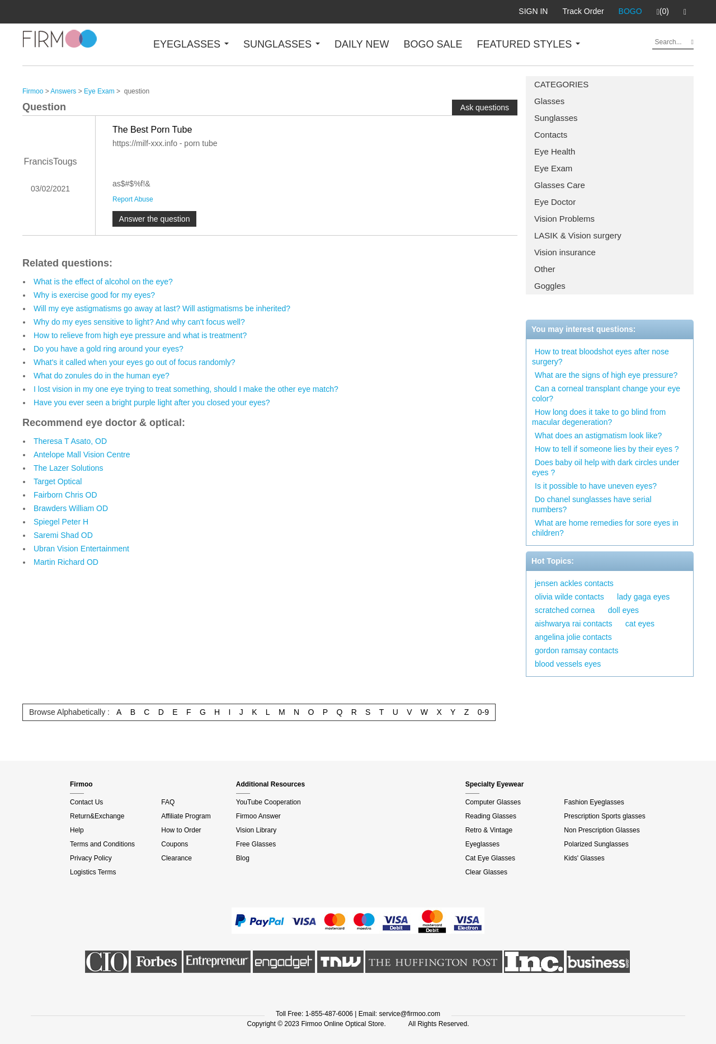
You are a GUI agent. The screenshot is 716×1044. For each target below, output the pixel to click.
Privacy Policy (91, 858)
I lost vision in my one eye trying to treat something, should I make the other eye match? (186, 389)
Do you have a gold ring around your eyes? (108, 348)
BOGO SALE (432, 44)
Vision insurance (565, 252)
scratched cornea (565, 610)
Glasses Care (559, 185)
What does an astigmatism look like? (598, 435)
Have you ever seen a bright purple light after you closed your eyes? (152, 402)
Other (544, 269)
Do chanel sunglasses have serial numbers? (592, 504)
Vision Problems (564, 218)
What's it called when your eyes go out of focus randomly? (134, 362)
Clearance (176, 858)
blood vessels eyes (568, 663)
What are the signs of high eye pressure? (606, 375)
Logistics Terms (93, 872)
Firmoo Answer (258, 816)
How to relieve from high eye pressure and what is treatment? (140, 335)
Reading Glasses (490, 816)
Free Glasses (256, 844)
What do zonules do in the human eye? (101, 375)
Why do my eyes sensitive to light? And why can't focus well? (139, 321)
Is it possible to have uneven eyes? (596, 485)
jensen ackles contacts (574, 583)
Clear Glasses (486, 872)
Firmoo (32, 91)
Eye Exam (553, 168)
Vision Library (256, 830)
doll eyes (623, 610)
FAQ (168, 802)
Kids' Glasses (584, 858)
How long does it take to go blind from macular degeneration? (599, 417)
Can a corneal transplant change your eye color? (606, 393)
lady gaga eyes (643, 596)
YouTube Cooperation (268, 802)
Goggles (550, 286)
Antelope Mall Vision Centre (82, 454)
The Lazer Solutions (68, 468)
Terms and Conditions (102, 844)
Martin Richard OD (66, 562)
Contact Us (86, 802)
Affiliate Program (185, 816)
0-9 (483, 712)
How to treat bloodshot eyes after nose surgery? (600, 356)
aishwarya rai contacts (574, 623)
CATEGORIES (561, 84)
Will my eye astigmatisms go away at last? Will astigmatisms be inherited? (162, 308)
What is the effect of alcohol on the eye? (103, 281)
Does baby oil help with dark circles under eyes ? (605, 467)
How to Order (181, 830)
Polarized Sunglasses (596, 844)
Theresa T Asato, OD (70, 441)
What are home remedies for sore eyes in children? (605, 527)
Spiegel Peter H (61, 521)
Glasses (549, 101)
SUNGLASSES (281, 44)
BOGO (630, 11)
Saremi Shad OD (63, 535)
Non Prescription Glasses (601, 830)
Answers (63, 91)
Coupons (174, 844)
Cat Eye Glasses (490, 858)
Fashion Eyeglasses (594, 802)
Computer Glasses (493, 802)
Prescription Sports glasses (604, 816)
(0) (663, 12)
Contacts (550, 134)
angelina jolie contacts (573, 637)
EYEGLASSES (191, 44)
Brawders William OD (71, 508)
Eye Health (554, 151)
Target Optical (58, 481)
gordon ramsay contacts (576, 650)
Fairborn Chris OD (65, 494)
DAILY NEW (362, 44)
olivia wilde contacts (569, 596)
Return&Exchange (97, 816)
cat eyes (639, 623)
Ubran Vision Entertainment (81, 548)
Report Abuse (132, 199)
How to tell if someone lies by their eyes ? (607, 448)
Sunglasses (556, 118)
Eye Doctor (555, 202)
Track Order (583, 11)
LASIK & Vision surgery (577, 235)
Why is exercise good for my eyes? (94, 295)
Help (77, 830)
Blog (242, 858)
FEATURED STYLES (529, 44)
